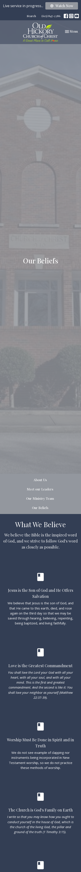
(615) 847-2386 (50, 16)
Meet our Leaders (40, 489)
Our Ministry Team (40, 498)
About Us (40, 480)
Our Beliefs (40, 508)
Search (31, 16)
